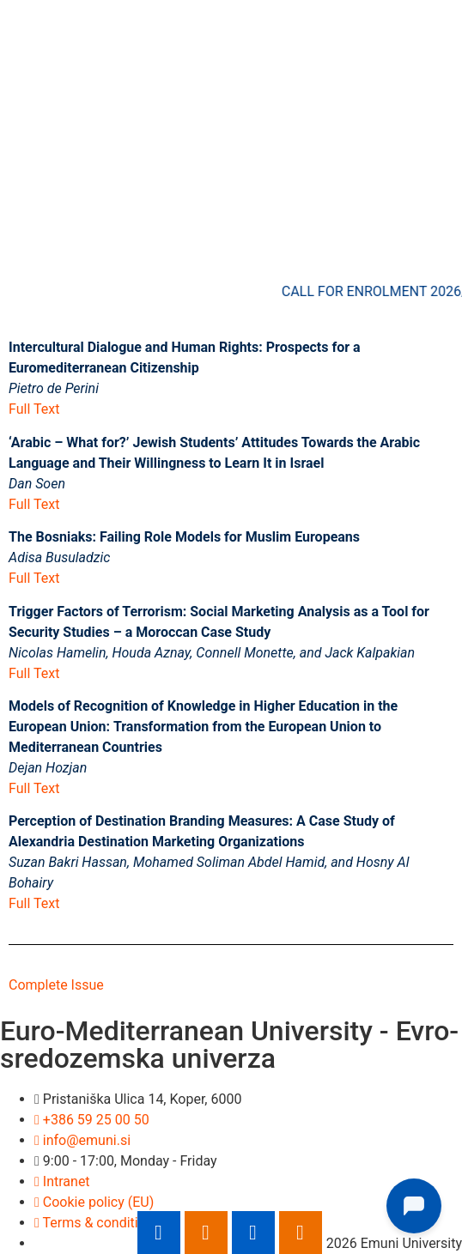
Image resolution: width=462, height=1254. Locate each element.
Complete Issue (56, 985)
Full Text (34, 409)
